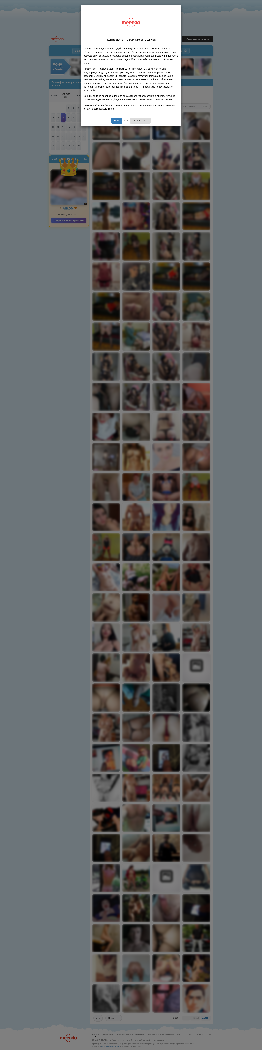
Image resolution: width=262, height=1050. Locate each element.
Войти (117, 120)
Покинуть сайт (140, 120)
